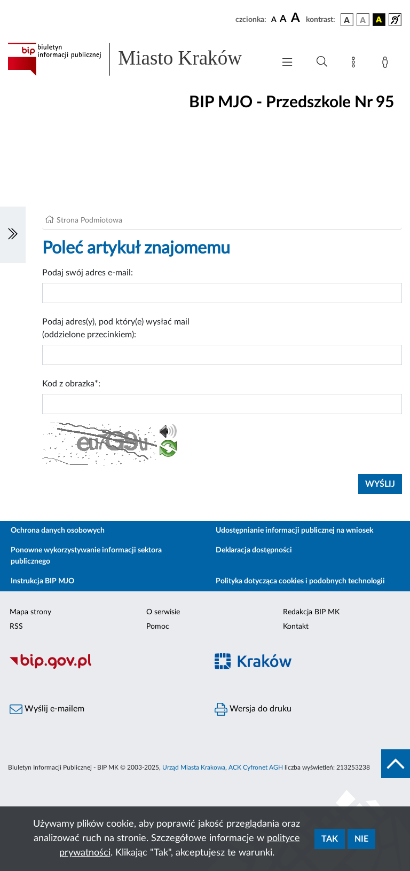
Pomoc (157, 626)
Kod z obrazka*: (71, 383)
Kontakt (296, 626)
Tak (329, 839)
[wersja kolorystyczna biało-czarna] (363, 20)
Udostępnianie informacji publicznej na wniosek (294, 530)
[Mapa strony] (355, 64)
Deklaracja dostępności (254, 550)
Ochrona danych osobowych (58, 530)
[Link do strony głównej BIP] (135, 59)
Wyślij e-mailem (47, 709)
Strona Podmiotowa (89, 220)
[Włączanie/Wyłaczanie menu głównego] (287, 63)
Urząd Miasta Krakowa (193, 767)
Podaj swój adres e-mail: (87, 272)
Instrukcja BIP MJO (42, 581)
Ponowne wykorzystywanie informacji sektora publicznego (86, 556)
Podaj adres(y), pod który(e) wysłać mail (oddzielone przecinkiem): (116, 328)
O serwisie (163, 612)
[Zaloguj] (387, 64)
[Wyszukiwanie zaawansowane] (322, 62)
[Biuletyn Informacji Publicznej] (102, 667)
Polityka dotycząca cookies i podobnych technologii (300, 581)
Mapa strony (30, 612)
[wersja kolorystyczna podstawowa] (347, 20)
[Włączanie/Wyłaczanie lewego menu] (13, 235)
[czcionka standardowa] (274, 19)
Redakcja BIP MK (311, 612)
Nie (361, 839)
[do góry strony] (395, 763)
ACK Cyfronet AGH (255, 767)
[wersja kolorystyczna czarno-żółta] (379, 20)
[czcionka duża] (297, 18)
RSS (16, 626)
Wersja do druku (253, 709)
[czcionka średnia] (283, 19)
